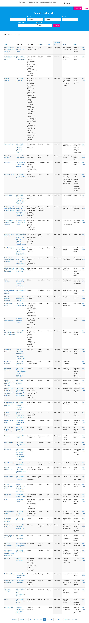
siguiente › (67, 619)
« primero (14, 619)
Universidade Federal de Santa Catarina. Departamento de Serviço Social (20, 251)
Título (11, 17)
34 (30, 619)
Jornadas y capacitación (48, 2)
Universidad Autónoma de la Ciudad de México (21, 57)
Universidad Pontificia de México (19, 363)
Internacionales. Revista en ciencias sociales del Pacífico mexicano (8, 392)
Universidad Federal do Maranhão (19, 381)
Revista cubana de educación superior (9, 292)
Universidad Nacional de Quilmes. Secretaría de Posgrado (20, 405)
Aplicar (56, 25)
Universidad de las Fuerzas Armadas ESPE (20, 526)
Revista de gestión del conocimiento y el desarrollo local (9, 208)
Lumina (6, 599)
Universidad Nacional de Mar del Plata (20, 444)
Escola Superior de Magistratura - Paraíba (21, 222)
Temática (29, 17)
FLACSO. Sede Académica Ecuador (20, 320)
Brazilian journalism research (7, 414)
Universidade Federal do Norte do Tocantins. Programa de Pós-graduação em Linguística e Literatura (20, 454)
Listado (78, 8)
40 (51, 619)
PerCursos (7, 162)
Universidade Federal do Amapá (19, 513)
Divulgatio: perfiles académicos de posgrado (9, 403)
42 (59, 619)
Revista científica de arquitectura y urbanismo (9, 259)
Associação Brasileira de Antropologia (19, 429)
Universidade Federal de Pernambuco (19, 536)
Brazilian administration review (8, 486)
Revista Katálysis (9, 248)
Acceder (67, 3)
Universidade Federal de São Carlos (20, 422)
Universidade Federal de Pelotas (19, 80)
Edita (75, 44)
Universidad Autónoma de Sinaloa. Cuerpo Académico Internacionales (20, 392)
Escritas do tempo (9, 174)
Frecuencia (39, 22)
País (45, 17)
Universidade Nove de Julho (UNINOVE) (20, 298)
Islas (5, 499)
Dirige (64, 44)
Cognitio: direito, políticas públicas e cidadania (9, 222)
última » (74, 619)
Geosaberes (7, 494)
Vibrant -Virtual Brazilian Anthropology (8, 429)
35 (34, 619)
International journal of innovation (7, 298)
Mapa (86, 8)
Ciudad (64, 17)
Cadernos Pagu (8, 144)
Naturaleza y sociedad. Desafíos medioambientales (9, 332)
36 (37, 619)
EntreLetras (7, 449)
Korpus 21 (7, 558)
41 (55, 619)
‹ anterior (22, 619)
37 (41, 619)
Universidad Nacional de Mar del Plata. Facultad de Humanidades (20, 283)
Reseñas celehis (8, 442)
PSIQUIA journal (8, 607)
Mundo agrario (8, 195)
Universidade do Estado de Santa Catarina (20, 164)
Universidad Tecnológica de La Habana (20, 259)
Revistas (22, 2)
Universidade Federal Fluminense (19, 477)
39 (48, 619)
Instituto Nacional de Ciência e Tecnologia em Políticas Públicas (21, 238)
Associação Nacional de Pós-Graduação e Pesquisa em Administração (20, 488)
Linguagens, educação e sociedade (7, 520)
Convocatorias (33, 2)
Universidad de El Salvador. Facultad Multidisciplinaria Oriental (20, 592)
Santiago (6, 436)
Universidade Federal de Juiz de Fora (20, 601)
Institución (21, 22)
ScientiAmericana (9, 462)
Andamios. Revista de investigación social (9, 57)
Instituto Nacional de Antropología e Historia (21, 545)
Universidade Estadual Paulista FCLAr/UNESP (21, 269)
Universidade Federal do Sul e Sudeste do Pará (20, 176)
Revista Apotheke (9, 574)
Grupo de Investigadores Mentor (20, 49)
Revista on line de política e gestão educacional (9, 269)
